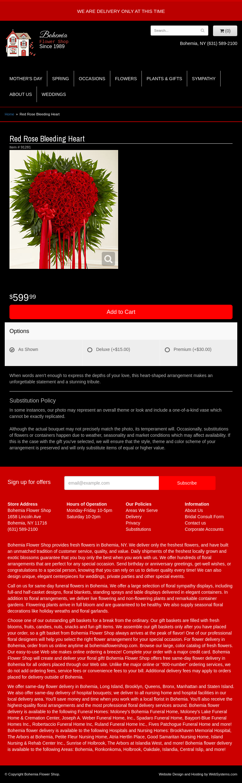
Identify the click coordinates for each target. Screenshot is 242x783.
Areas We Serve (142, 510)
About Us (20, 94)
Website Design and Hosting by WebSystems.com (198, 774)
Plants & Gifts (164, 78)
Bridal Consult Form (204, 516)
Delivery (134, 516)
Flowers (126, 78)
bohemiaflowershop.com (113, 645)
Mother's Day (25, 78)
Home (9, 114)
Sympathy (204, 78)
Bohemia (70, 40)
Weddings (54, 94)
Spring (60, 78)
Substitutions (138, 529)
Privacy (133, 522)
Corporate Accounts (204, 529)
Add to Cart (121, 312)
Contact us (195, 522)
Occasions (92, 78)
